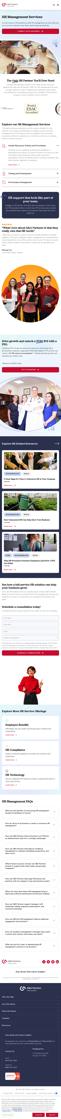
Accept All (38, 1115)
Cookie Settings (8, 1115)
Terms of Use (42, 643)
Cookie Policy (6, 1111)
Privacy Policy (30, 643)
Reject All (52, 1115)
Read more (8, 485)
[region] (30, 1107)
